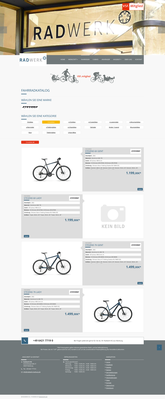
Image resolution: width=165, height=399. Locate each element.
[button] (3, 27)
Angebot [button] (117, 59)
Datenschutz (110, 385)
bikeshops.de (43, 397)
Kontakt (138, 59)
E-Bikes (95, 59)
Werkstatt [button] (73, 59)
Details (140, 189)
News (108, 380)
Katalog (108, 367)
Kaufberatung (110, 375)
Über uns (128, 59)
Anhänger (106, 59)
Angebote (109, 365)
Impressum (109, 388)
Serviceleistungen (111, 372)
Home (63, 59)
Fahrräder (85, 59)
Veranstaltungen (111, 378)
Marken (108, 370)
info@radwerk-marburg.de (31, 372)
